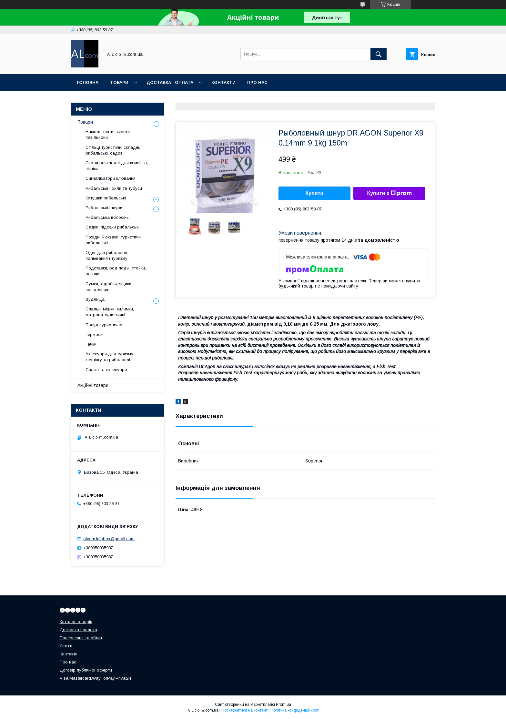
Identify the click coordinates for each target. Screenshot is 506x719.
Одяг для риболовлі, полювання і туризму (107, 255)
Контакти (223, 82)
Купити (315, 193)
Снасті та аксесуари (106, 369)
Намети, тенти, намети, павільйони (108, 134)
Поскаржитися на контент (244, 710)
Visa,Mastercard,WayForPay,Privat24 (95, 678)
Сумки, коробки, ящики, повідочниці (109, 286)
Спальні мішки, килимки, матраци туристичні (110, 312)
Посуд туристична (104, 324)
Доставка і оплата (170, 82)
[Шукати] (378, 54)
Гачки (91, 344)
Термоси (94, 334)
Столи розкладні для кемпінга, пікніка (117, 165)
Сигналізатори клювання (111, 178)
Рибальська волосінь (107, 217)
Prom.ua (283, 704)
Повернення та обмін (81, 637)
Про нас (257, 82)
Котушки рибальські (106, 198)
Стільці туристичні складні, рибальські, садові (113, 150)
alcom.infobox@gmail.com (109, 538)
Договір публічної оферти (86, 670)
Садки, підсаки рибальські (112, 227)
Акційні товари (92, 385)
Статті (66, 645)
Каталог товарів (76, 621)
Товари (119, 82)
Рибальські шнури (104, 207)
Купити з (389, 193)
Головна (87, 82)
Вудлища (95, 299)
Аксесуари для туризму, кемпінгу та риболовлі (110, 356)
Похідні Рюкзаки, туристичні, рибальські (114, 240)
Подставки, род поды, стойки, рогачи (116, 271)
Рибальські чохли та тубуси (114, 188)
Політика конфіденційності (294, 710)
